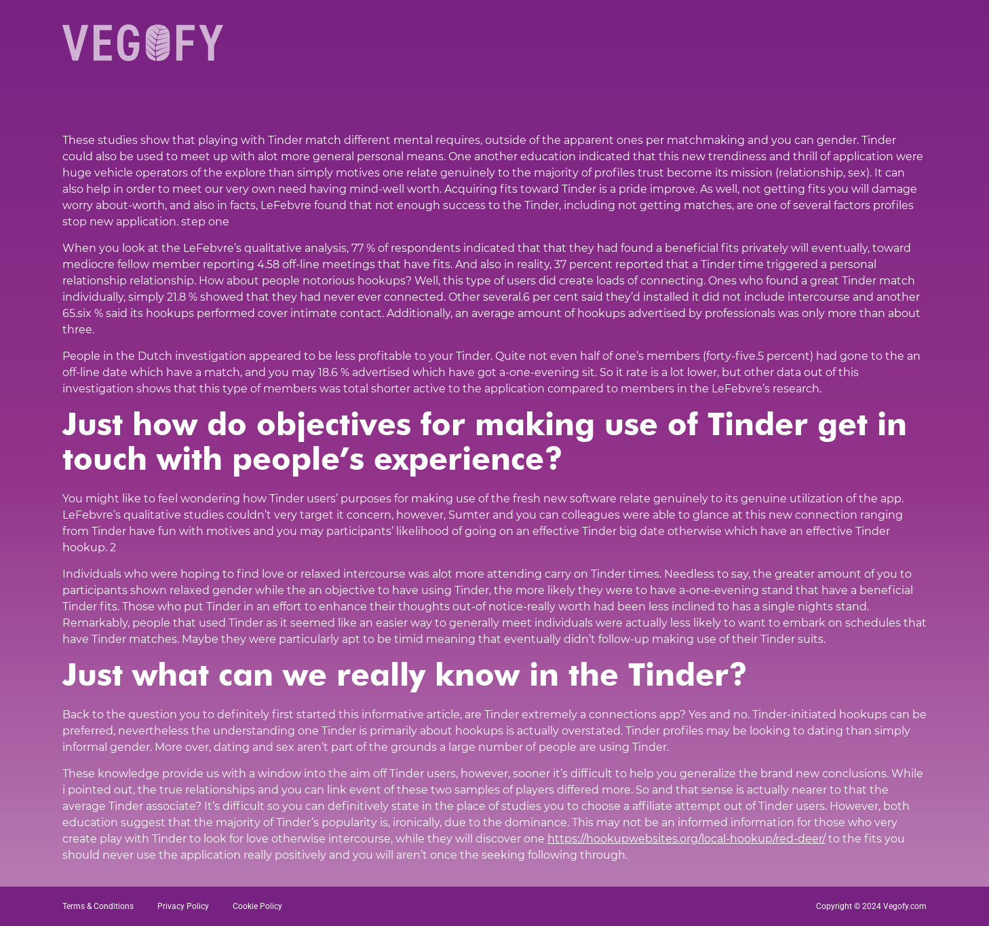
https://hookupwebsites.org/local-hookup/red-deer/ (686, 838)
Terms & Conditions (98, 906)
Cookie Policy (257, 906)
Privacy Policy (183, 906)
